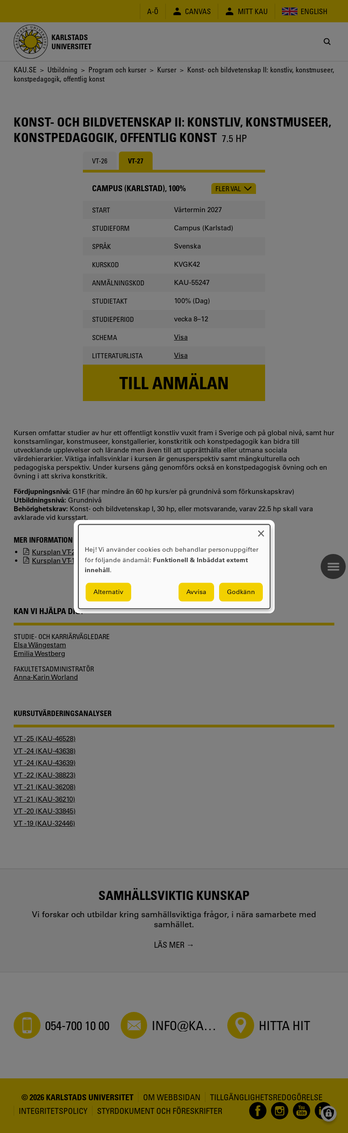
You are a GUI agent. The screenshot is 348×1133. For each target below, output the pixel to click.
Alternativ (108, 592)
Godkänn (241, 592)
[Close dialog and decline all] (261, 530)
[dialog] (174, 566)
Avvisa (196, 592)
